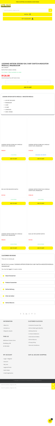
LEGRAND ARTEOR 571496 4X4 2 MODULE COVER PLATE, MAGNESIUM (39, 145)
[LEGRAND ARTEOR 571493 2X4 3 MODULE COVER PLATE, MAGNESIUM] (13, 130)
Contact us (7, 328)
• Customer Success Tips (34, 325)
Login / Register (8, 358)
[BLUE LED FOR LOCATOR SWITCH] (41, 219)
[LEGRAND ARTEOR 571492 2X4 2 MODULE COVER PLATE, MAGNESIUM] (13, 219)
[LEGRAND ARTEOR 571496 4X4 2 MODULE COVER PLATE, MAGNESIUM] (41, 130)
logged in (10, 269)
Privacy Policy (32, 342)
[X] (23, 314)
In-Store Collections (34, 333)
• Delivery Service (32, 331)
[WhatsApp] (29, 314)
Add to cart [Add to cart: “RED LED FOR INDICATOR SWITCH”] (13, 203)
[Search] (50, 10)
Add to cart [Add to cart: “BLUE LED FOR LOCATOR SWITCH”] (40, 248)
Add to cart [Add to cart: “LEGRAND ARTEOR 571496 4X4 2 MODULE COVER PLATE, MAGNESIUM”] (40, 158)
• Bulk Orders (6, 370)
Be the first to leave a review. (9, 69)
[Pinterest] (32, 314)
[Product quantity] (27, 82)
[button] (28, 276)
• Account (5, 361)
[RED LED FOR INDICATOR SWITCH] (13, 175)
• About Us (5, 325)
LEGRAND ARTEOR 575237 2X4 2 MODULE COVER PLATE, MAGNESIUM (39, 189)
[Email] (34, 314)
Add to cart (28, 87)
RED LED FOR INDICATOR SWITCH (9, 189)
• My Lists (5, 364)
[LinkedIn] (26, 314)
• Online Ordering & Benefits (35, 328)
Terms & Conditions (34, 345)
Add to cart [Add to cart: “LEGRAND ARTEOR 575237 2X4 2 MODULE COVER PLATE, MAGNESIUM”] (40, 203)
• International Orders (33, 336)
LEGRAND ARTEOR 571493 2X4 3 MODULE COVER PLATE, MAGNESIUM (11, 145)
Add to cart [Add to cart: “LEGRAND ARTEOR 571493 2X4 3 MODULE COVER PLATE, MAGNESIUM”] (13, 158)
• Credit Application (8, 373)
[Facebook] (20, 314)
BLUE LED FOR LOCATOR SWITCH (37, 234)
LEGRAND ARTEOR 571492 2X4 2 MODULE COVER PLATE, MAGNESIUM (11, 234)
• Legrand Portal (7, 367)
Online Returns (33, 339)
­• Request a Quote (7, 331)
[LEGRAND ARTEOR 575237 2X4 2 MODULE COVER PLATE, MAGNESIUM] (41, 175)
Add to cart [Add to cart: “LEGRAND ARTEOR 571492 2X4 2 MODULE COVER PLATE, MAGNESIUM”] (13, 248)
